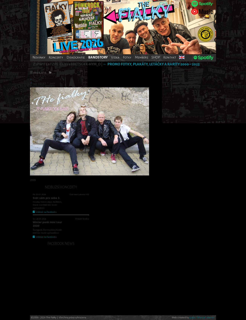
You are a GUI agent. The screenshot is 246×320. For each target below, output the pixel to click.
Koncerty (56, 57)
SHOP (155, 57)
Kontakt (169, 57)
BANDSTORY (98, 57)
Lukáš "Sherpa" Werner (202, 317)
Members (141, 57)
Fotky (127, 57)
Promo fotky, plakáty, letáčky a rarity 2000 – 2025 (151, 64)
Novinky (39, 57)
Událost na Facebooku (45, 211)
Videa (115, 57)
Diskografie (76, 57)
